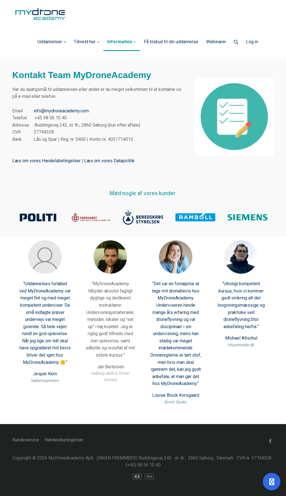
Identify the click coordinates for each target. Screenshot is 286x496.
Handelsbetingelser (64, 439)
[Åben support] (271, 481)
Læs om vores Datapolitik (109, 160)
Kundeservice (25, 439)
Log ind (266, 41)
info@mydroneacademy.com (61, 110)
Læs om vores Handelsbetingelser (46, 160)
